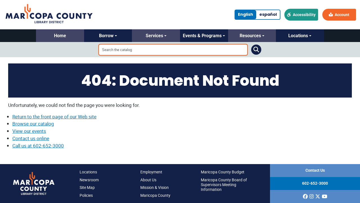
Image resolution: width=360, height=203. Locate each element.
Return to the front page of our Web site (54, 116)
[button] (60, 35)
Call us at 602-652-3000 (38, 145)
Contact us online (30, 138)
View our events (29, 131)
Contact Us (315, 170)
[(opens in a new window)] (305, 196)
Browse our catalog (33, 123)
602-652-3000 (315, 183)
